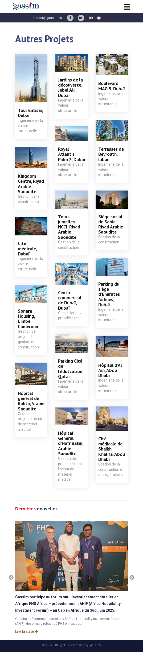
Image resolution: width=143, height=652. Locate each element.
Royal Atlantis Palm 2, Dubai (71, 154)
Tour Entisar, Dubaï (30, 112)
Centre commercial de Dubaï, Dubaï (69, 300)
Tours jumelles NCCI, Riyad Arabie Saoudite (69, 227)
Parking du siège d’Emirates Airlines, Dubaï (109, 294)
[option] (71, 577)
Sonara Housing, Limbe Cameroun (28, 318)
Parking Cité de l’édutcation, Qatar (70, 368)
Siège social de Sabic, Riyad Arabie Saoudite (110, 224)
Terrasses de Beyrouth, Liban (111, 154)
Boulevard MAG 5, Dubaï (111, 85)
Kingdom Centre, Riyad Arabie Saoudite (31, 184)
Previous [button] (11, 577)
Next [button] (131, 577)
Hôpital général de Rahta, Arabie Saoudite (31, 401)
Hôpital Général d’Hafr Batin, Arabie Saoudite (70, 443)
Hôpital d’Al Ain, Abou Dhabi (110, 370)
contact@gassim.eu (46, 18)
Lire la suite (26, 631)
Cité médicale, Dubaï (27, 248)
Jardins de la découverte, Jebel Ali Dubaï (70, 87)
